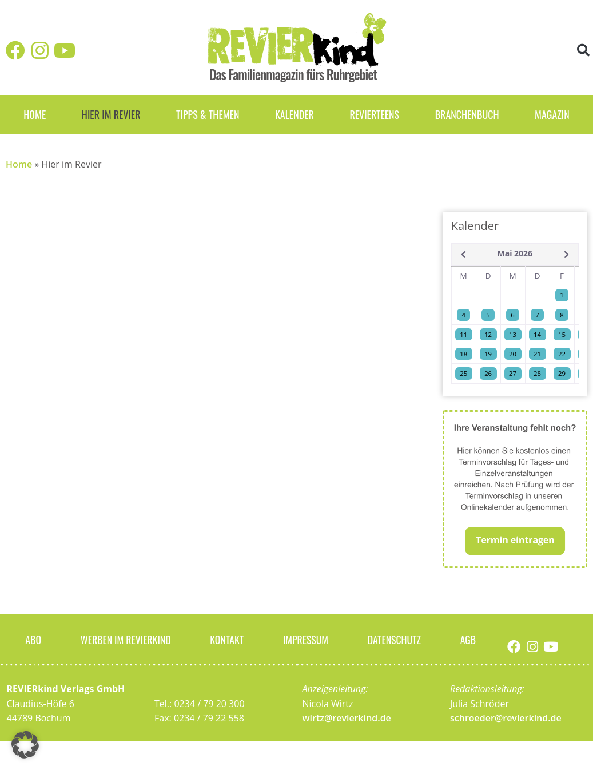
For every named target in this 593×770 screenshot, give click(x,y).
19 (488, 354)
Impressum (306, 639)
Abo (33, 639)
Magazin (552, 114)
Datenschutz (394, 639)
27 (512, 373)
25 (463, 373)
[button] (583, 50)
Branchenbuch (467, 114)
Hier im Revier (111, 114)
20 (512, 354)
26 (488, 373)
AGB (468, 639)
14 (537, 334)
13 (512, 334)
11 (463, 334)
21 (537, 354)
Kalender (294, 114)
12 (488, 334)
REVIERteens (374, 114)
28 (537, 373)
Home (34, 114)
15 (562, 334)
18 (463, 354)
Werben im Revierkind (126, 639)
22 (562, 354)
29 (562, 373)
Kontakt (227, 639)
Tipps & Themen (207, 114)
